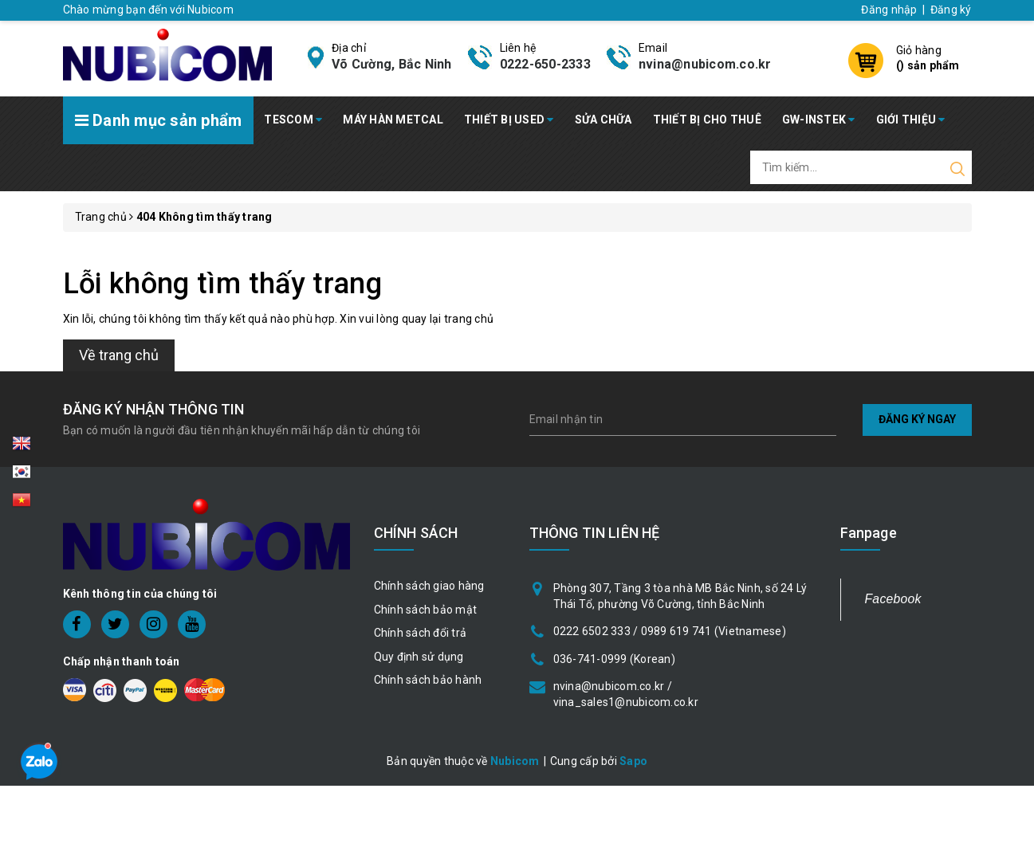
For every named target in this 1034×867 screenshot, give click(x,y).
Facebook (893, 599)
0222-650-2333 (545, 64)
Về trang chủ (119, 355)
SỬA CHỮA (603, 119)
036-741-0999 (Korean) (614, 659)
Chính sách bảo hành (428, 679)
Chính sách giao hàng (429, 585)
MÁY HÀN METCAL (393, 119)
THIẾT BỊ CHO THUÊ (707, 119)
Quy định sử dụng (419, 656)
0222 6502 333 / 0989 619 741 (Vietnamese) (669, 631)
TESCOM (293, 119)
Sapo (633, 761)
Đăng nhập (889, 9)
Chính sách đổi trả (420, 632)
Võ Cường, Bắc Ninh (392, 64)
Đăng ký (951, 9)
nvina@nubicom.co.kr (705, 64)
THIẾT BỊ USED (509, 119)
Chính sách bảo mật (426, 609)
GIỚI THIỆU (911, 119)
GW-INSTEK (818, 119)
